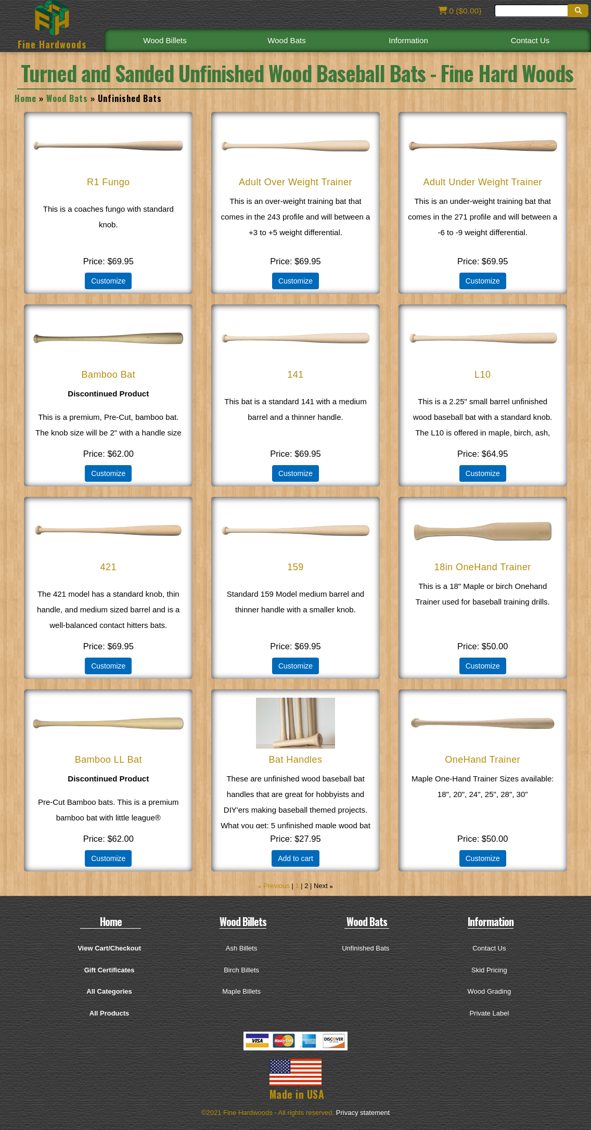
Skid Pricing (489, 970)
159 (295, 567)
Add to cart (295, 858)
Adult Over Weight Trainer (296, 182)
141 (295, 374)
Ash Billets (242, 948)
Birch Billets (241, 970)
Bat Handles (295, 759)
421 (108, 567)
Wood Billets (165, 39)
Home (25, 98)
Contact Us (529, 39)
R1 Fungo (108, 182)
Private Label (489, 1013)
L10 (483, 374)
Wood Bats (286, 39)
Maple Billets (241, 991)
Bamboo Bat (108, 374)
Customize (108, 281)
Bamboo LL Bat (108, 759)
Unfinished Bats (365, 948)
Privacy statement (363, 1112)
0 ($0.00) (458, 10)
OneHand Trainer (483, 759)
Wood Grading (489, 991)
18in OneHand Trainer (482, 567)
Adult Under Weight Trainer (482, 182)
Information (408, 39)
